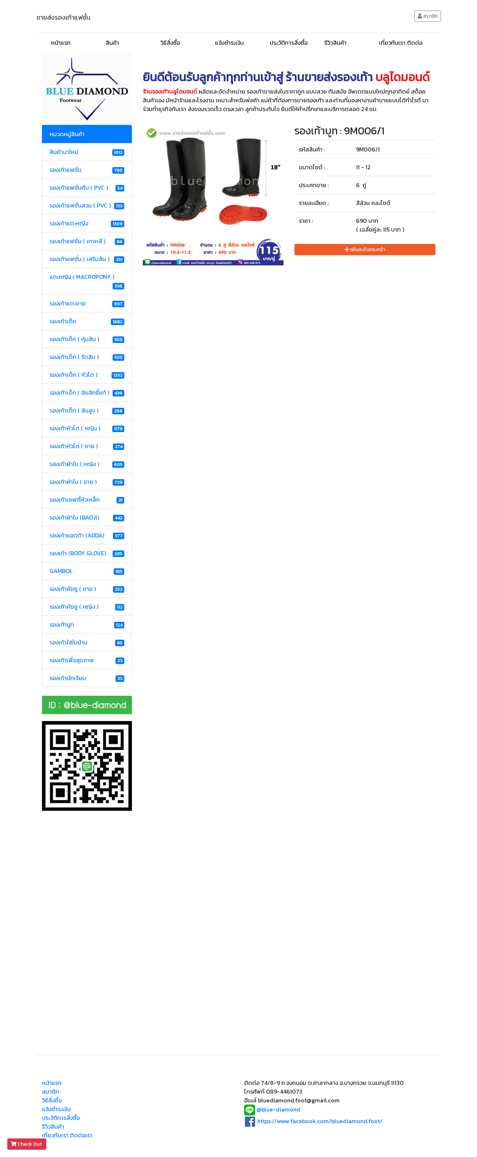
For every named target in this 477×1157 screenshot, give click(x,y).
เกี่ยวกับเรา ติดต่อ (400, 42)
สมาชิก (428, 16)
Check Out (27, 1144)
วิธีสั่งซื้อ (170, 42)
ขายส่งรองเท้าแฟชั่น (63, 17)
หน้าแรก (61, 42)
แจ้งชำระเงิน (229, 42)
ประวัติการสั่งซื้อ (289, 42)
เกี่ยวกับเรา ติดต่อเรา (67, 1135)
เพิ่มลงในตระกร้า (365, 249)
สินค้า (112, 42)
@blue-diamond (278, 1109)
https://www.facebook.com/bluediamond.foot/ (320, 1121)
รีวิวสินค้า (335, 42)
